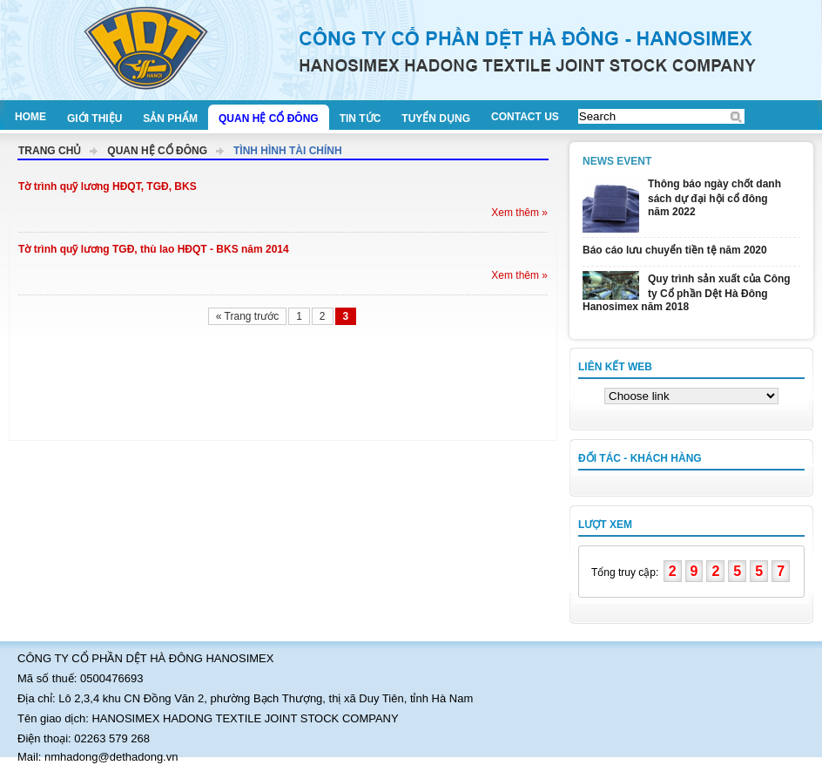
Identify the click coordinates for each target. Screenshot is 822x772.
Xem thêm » (519, 213)
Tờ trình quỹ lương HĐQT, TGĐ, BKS (107, 186)
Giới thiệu (94, 118)
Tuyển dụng (435, 118)
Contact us (525, 117)
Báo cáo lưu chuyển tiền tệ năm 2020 (675, 250)
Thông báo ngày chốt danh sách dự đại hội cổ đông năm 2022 (714, 198)
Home (30, 117)
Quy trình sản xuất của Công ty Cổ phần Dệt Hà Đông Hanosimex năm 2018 (687, 293)
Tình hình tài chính (287, 151)
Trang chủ (49, 151)
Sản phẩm (170, 118)
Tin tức (360, 118)
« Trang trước (247, 316)
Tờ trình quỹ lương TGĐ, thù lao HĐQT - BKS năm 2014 (153, 249)
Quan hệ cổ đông (269, 118)
